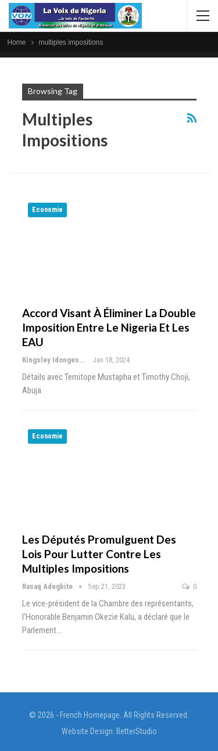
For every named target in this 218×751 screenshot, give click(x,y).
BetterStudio (136, 731)
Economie (47, 210)
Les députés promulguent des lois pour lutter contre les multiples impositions (99, 554)
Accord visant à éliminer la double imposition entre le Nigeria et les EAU (109, 327)
